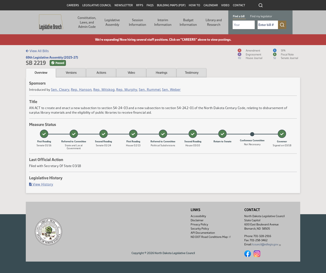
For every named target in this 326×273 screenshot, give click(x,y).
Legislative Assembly (112, 22)
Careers (73, 5)
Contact (239, 5)
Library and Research (214, 22)
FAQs (150, 5)
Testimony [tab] (192, 73)
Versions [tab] (71, 73)
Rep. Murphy (126, 89)
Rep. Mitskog (104, 89)
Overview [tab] (41, 73)
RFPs (139, 5)
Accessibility (198, 216)
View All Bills (37, 51)
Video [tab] (131, 73)
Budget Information (188, 22)
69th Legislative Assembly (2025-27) (52, 57)
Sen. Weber (171, 89)
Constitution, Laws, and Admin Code (87, 22)
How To (194, 5)
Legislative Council (96, 5)
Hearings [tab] (161, 73)
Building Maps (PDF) (171, 5)
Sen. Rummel (150, 89)
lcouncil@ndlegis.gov (266, 244)
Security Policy (200, 228)
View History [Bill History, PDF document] (41, 184)
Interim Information (163, 22)
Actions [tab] (101, 73)
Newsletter (124, 5)
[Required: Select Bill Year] (243, 24)
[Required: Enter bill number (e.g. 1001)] (267, 24)
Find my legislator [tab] (261, 16)
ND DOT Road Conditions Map (211, 237)
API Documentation (203, 233)
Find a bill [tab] (238, 16)
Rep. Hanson (81, 89)
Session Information (137, 22)
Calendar (211, 5)
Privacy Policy (199, 224)
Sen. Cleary (60, 89)
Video (225, 5)
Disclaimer (197, 220)
